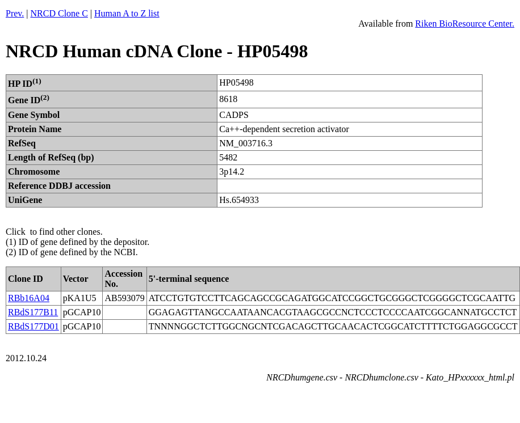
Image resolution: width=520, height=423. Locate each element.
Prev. (15, 13)
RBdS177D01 (33, 326)
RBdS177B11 (33, 312)
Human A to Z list (127, 13)
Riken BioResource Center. (464, 23)
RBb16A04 (28, 298)
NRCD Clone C (59, 13)
